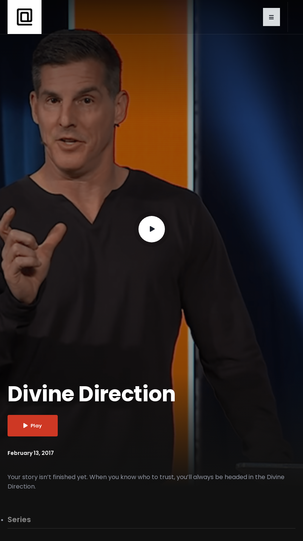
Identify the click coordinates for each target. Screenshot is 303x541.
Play (32, 425)
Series (19, 520)
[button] (271, 17)
